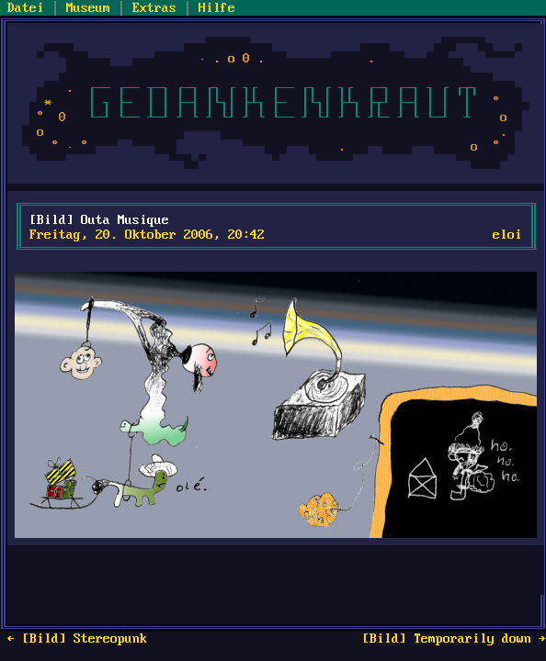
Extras (154, 8)
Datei (25, 8)
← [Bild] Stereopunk (77, 639)
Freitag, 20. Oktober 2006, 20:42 (147, 235)
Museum (88, 8)
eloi (507, 235)
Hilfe (217, 8)
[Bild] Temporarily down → (454, 639)
